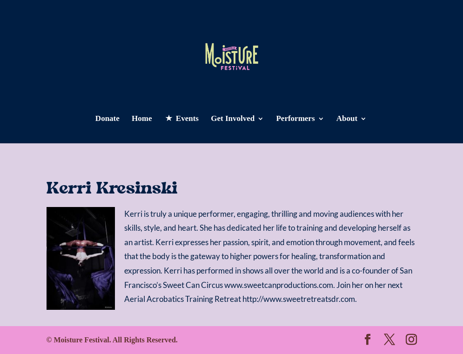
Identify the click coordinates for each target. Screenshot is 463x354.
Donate (107, 119)
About (346, 119)
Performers (295, 119)
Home (142, 119)
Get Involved (233, 119)
